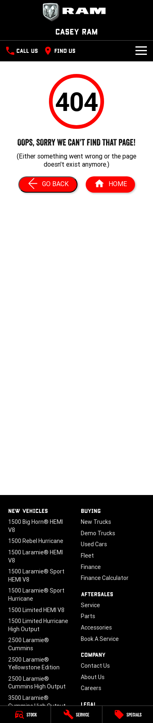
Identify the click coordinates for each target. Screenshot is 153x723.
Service (90, 605)
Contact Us (95, 665)
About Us (92, 677)
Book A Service (100, 639)
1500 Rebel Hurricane (35, 541)
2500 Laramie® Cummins (28, 644)
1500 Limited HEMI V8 (36, 610)
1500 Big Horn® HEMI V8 (35, 526)
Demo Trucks (98, 533)
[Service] (76, 714)
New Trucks (96, 521)
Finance (91, 567)
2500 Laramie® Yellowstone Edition (34, 663)
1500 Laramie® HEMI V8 (35, 556)
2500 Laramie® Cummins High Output (37, 682)
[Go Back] (48, 184)
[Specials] (127, 714)
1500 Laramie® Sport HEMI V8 (36, 575)
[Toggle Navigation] (141, 51)
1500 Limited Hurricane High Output (38, 625)
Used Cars (94, 544)
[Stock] (25, 714)
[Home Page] (110, 184)
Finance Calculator (105, 578)
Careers (91, 688)
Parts (88, 616)
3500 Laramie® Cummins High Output (37, 702)
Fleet (87, 555)
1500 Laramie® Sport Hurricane (36, 594)
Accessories (96, 627)
